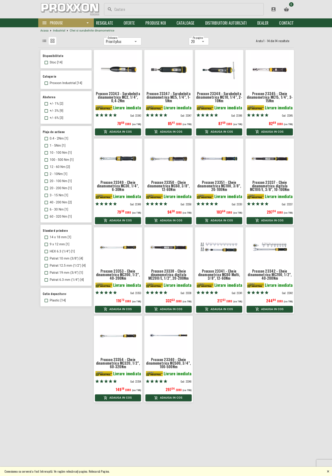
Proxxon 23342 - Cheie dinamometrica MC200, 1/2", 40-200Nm (270, 274)
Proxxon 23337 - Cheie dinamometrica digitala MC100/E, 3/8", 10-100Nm (269, 186)
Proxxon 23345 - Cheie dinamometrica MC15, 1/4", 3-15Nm (270, 97)
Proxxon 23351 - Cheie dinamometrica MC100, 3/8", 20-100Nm (219, 186)
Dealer (262, 23)
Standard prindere (55, 230)
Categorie (49, 76)
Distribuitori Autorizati (226, 23)
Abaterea (49, 96)
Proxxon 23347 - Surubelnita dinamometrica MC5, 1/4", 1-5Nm (169, 97)
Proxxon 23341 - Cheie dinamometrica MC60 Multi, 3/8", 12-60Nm (219, 274)
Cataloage (185, 23)
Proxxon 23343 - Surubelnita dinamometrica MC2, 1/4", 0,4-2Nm (118, 97)
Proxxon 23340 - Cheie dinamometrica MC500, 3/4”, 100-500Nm (168, 363)
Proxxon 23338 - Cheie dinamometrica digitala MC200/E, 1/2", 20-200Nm (168, 274)
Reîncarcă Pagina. (99, 471)
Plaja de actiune (54, 131)
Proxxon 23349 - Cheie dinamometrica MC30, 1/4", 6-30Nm (118, 186)
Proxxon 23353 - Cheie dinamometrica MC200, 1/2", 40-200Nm (118, 274)
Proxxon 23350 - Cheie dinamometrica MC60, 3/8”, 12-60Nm (168, 186)
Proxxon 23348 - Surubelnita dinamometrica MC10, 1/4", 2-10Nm (219, 97)
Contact (286, 23)
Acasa (44, 30)
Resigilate (104, 23)
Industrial (59, 30)
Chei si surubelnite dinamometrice (92, 30)
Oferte (129, 23)
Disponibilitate (53, 55)
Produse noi (155, 23)
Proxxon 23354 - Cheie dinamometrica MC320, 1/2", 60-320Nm (118, 363)
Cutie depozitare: (55, 293)
